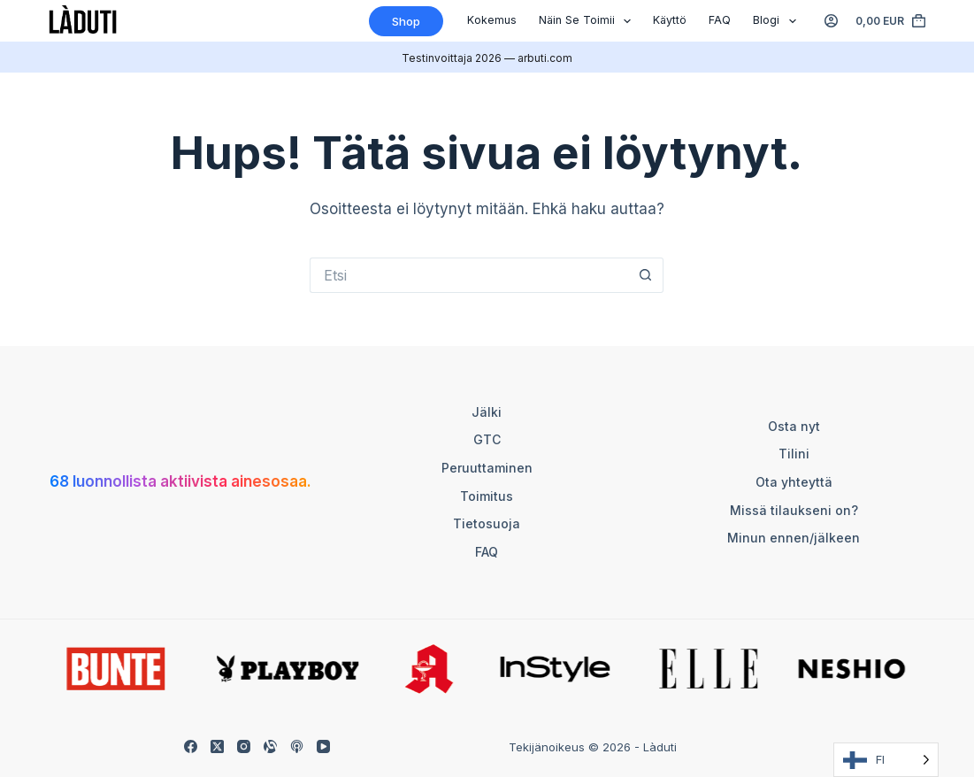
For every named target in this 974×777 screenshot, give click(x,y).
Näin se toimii (589, 21)
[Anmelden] (831, 20)
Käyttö (669, 20)
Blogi (778, 21)
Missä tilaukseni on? (794, 510)
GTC (487, 439)
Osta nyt (794, 426)
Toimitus (486, 496)
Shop (406, 21)
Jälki (487, 411)
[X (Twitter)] (217, 746)
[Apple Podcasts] (296, 746)
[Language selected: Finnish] (886, 759)
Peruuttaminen (487, 467)
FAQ (720, 20)
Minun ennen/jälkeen (793, 537)
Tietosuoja (486, 523)
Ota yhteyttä (793, 481)
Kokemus (492, 20)
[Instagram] (243, 746)
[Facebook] (190, 746)
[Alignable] (270, 746)
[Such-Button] (645, 275)
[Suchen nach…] (469, 275)
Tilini (793, 453)
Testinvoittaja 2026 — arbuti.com (487, 58)
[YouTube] (323, 746)
